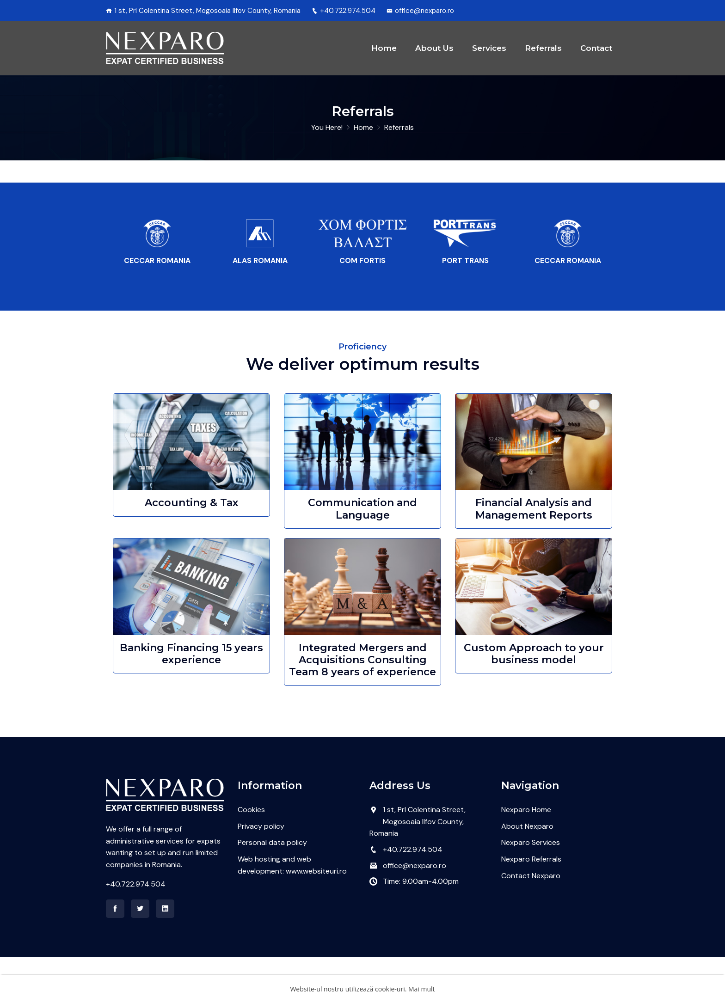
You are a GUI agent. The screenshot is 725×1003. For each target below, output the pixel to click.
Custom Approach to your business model (534, 699)
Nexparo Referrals (531, 905)
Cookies (251, 855)
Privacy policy (261, 872)
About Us (434, 70)
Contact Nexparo (530, 921)
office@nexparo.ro (420, 10)
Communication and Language (362, 554)
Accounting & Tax (191, 548)
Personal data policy (272, 888)
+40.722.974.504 (343, 10)
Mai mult (421, 989)
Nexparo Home (526, 855)
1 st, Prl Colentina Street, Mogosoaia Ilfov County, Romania (417, 867)
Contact (596, 70)
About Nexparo (527, 872)
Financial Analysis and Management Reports (533, 554)
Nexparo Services (530, 888)
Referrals (543, 70)
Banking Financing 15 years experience (191, 699)
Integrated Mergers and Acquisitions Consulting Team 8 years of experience (362, 705)
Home (384, 70)
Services (489, 70)
